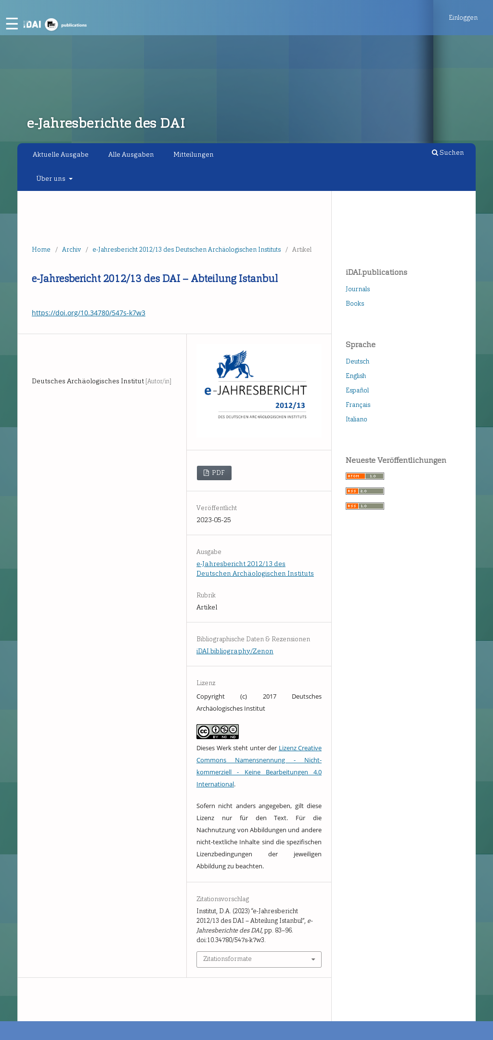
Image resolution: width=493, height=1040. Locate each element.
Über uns (51, 178)
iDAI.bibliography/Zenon (234, 651)
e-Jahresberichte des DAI (106, 123)
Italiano (356, 419)
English (356, 376)
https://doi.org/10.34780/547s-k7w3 (88, 312)
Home (41, 249)
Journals (358, 289)
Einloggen (463, 18)
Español (357, 390)
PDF (217, 473)
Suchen (448, 152)
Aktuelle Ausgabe (61, 154)
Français (358, 405)
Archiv (71, 249)
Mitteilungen (193, 154)
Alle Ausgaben (131, 154)
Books (355, 303)
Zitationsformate (227, 959)
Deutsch (357, 361)
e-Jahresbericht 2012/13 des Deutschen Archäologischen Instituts (186, 249)
